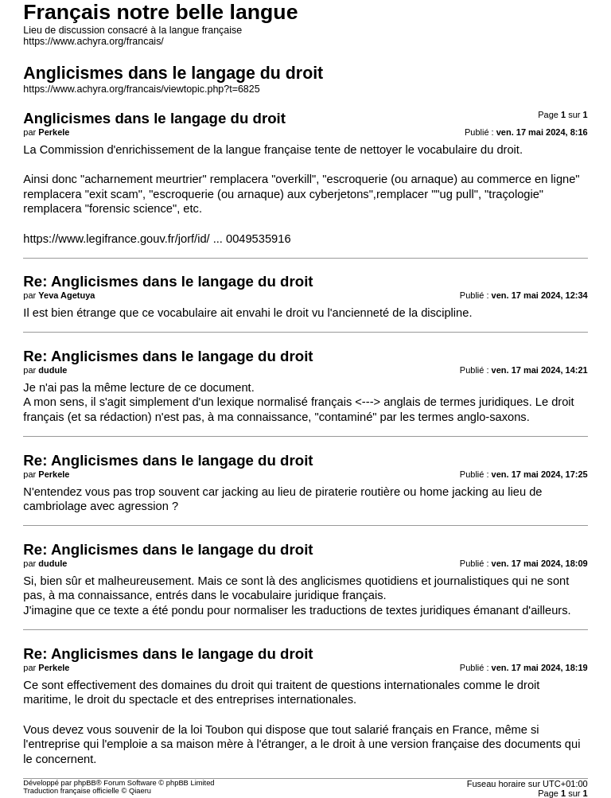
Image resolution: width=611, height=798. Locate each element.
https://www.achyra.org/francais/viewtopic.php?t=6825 (141, 89)
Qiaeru (140, 791)
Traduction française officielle (71, 791)
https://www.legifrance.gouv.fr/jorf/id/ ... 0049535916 (156, 238)
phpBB (85, 783)
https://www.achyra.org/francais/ (93, 41)
